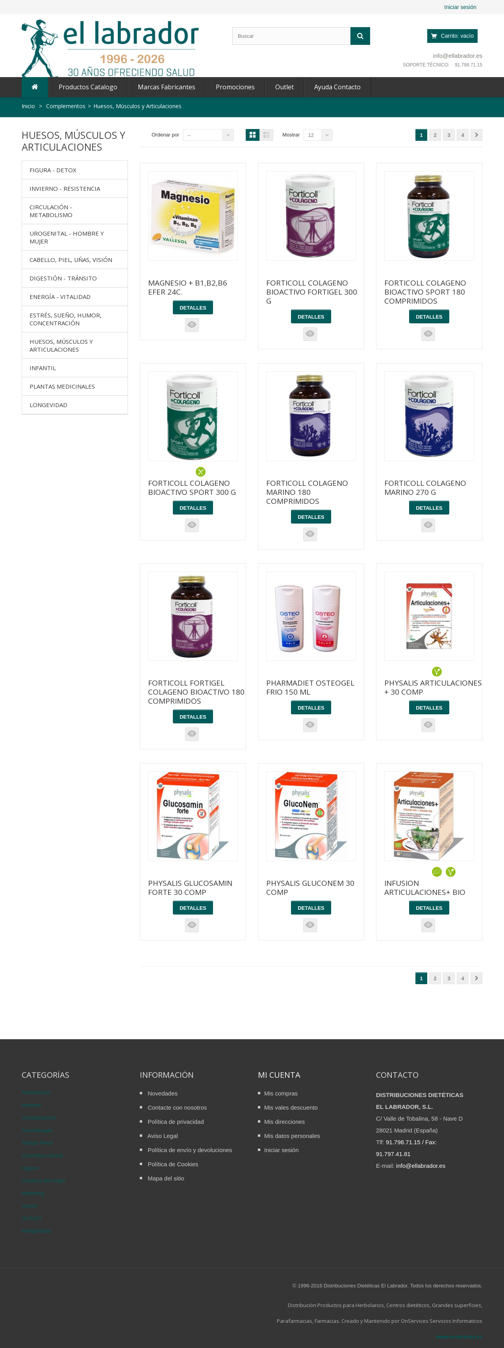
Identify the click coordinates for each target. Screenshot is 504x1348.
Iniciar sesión (460, 7)
